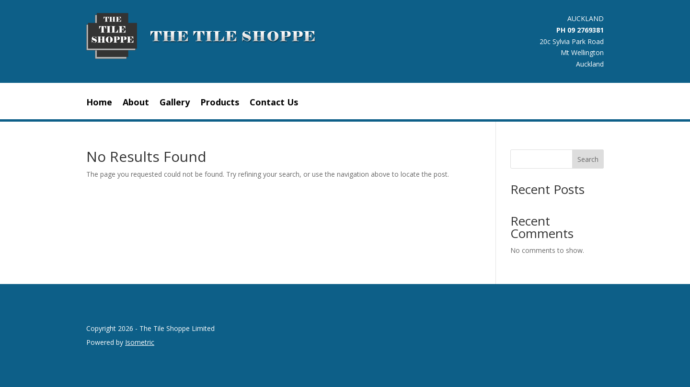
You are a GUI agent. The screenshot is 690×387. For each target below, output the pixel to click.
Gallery (175, 103)
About (136, 103)
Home (99, 103)
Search (587, 159)
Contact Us (274, 103)
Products (219, 103)
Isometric (139, 342)
